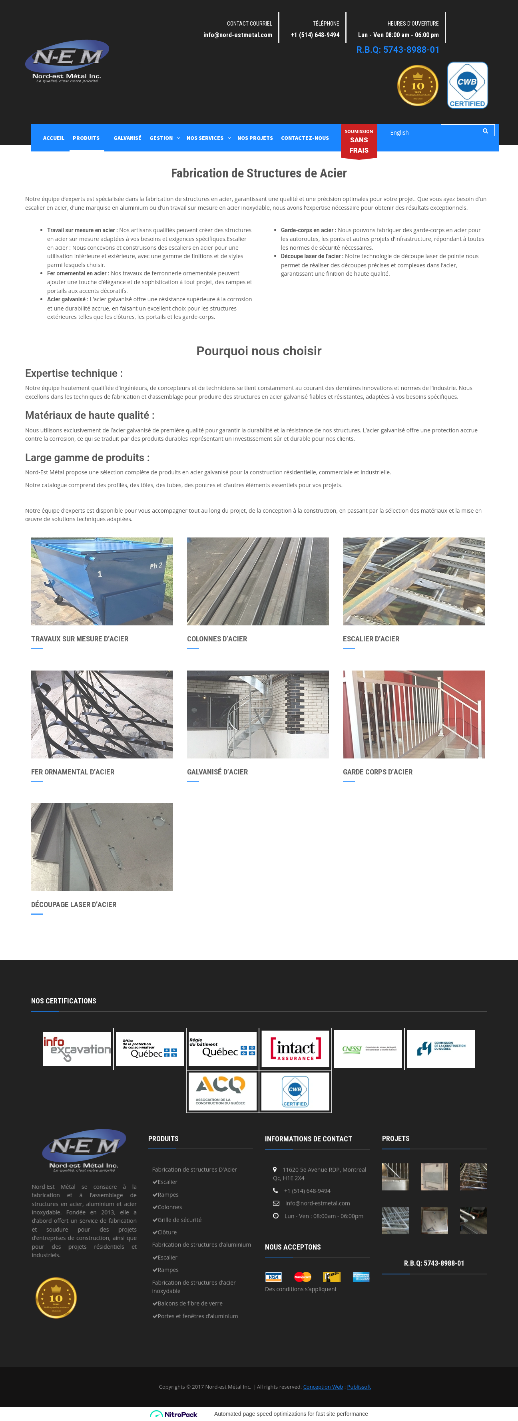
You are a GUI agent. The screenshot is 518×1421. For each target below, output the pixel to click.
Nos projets (255, 137)
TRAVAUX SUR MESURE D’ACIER (79, 638)
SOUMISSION (359, 143)
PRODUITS (86, 137)
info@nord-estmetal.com (237, 35)
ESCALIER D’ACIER (371, 638)
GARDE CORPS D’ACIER (377, 771)
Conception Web (323, 1386)
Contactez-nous (305, 137)
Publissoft (359, 1386)
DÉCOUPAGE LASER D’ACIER (73, 904)
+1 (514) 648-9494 (315, 35)
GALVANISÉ (127, 137)
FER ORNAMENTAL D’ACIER (72, 771)
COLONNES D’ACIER (217, 638)
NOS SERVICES (205, 137)
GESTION (161, 137)
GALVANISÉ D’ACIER (217, 771)
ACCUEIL (54, 137)
